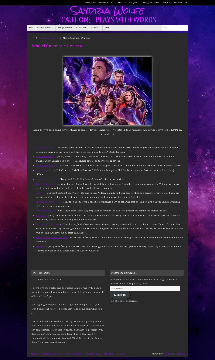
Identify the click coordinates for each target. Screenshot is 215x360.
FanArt (120, 354)
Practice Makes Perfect (48, 201)
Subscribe (120, 294)
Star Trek (122, 3)
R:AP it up (41, 215)
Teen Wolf (167, 3)
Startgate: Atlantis (151, 3)
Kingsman (103, 3)
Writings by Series (73, 354)
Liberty (39, 192)
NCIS (113, 3)
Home (34, 354)
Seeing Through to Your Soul (52, 237)
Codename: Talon (45, 165)
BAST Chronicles (45, 156)
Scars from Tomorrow (48, 224)
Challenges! (108, 354)
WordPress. (180, 354)
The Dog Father (44, 184)
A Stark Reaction (45, 147)
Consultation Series (46, 179)
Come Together (44, 170)
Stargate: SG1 (135, 3)
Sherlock (178, 3)
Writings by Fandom (49, 38)
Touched (40, 246)
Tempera (167, 354)
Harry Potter (90, 3)
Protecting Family (45, 210)
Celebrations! (91, 354)
